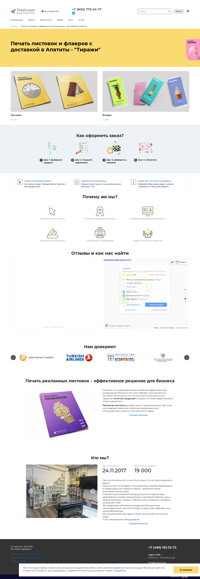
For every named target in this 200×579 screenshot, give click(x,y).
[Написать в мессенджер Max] (73, 13)
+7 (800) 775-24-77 (87, 9)
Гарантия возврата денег (37, 181)
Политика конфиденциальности (26, 554)
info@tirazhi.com (157, 563)
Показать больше (138, 415)
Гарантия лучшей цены (93, 181)
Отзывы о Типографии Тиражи (53, 327)
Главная (14, 26)
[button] (31, 491)
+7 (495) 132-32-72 (162, 547)
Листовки (16, 115)
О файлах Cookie (19, 561)
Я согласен (186, 570)
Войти (179, 11)
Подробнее (120, 570)
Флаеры (107, 115)
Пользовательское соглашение (26, 557)
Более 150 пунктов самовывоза (154, 181)
